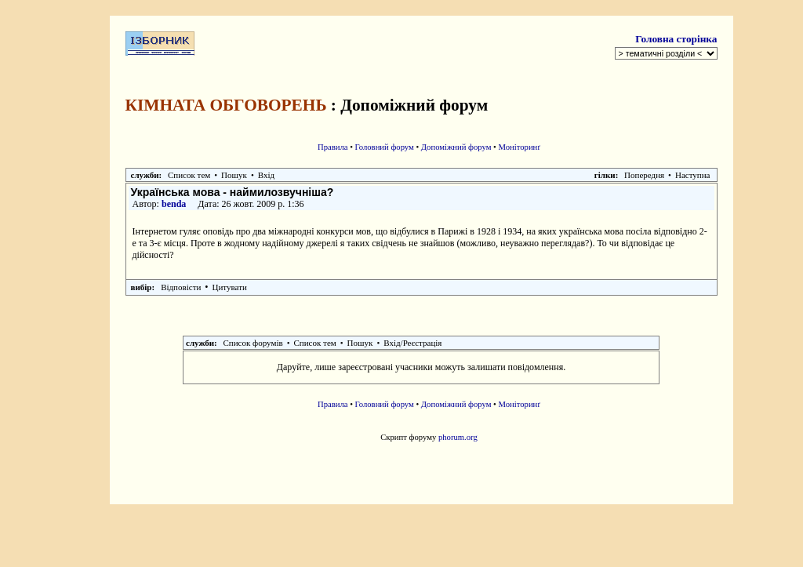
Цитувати (230, 287)
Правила (333, 147)
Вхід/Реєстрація (412, 342)
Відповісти (181, 287)
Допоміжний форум (456, 147)
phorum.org (458, 437)
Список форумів (253, 342)
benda (174, 203)
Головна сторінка (676, 39)
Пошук (234, 175)
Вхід (266, 175)
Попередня (644, 175)
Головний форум (384, 147)
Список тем (189, 175)
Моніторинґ (520, 147)
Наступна (692, 175)
